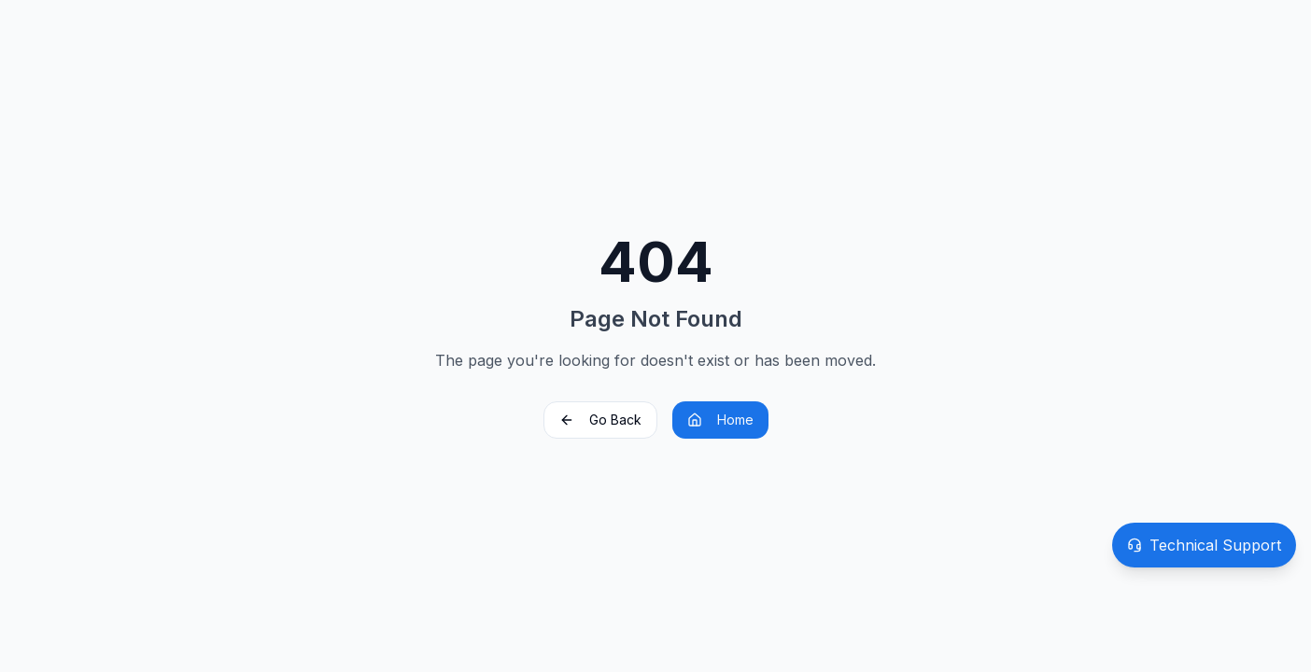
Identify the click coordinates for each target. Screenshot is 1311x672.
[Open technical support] (1204, 545)
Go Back (600, 419)
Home (720, 419)
